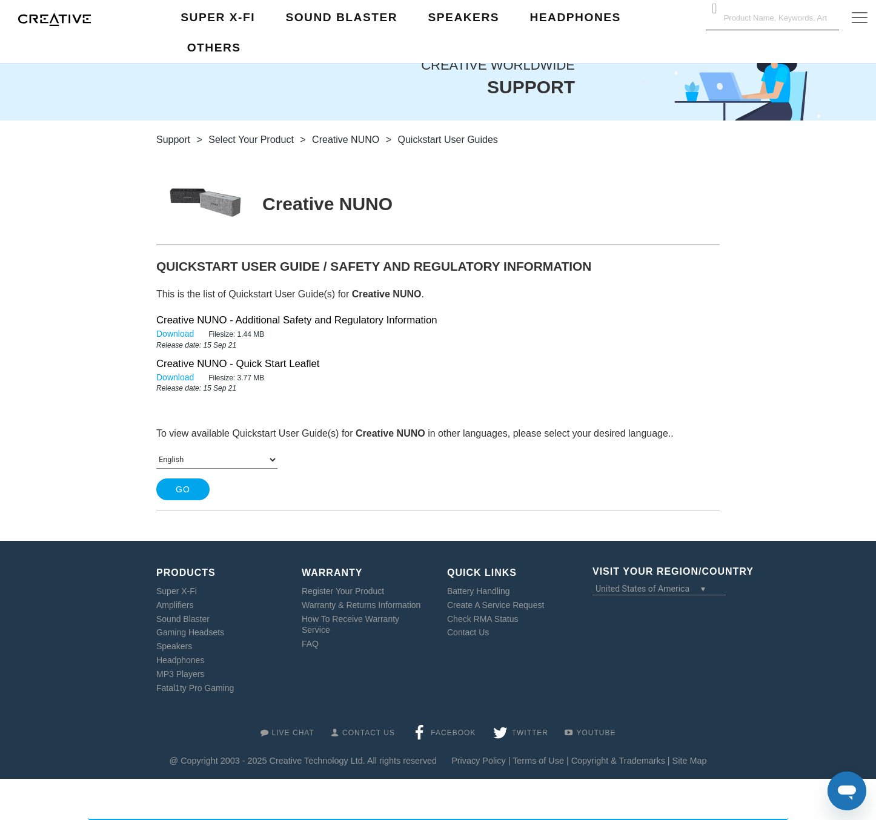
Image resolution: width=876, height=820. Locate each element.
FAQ (310, 644)
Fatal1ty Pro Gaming (195, 688)
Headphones (180, 660)
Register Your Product (343, 591)
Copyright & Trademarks (618, 760)
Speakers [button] (464, 17)
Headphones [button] (574, 17)
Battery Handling (478, 591)
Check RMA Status (483, 619)
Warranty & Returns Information (361, 605)
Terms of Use (538, 760)
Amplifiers (174, 605)
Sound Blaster (183, 619)
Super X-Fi (176, 591)
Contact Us (468, 632)
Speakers (174, 646)
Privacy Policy (478, 760)
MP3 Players (180, 674)
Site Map (689, 760)
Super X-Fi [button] (218, 17)
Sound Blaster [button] (341, 17)
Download (176, 334)
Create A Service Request (495, 605)
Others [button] (214, 47)
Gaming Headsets (190, 632)
